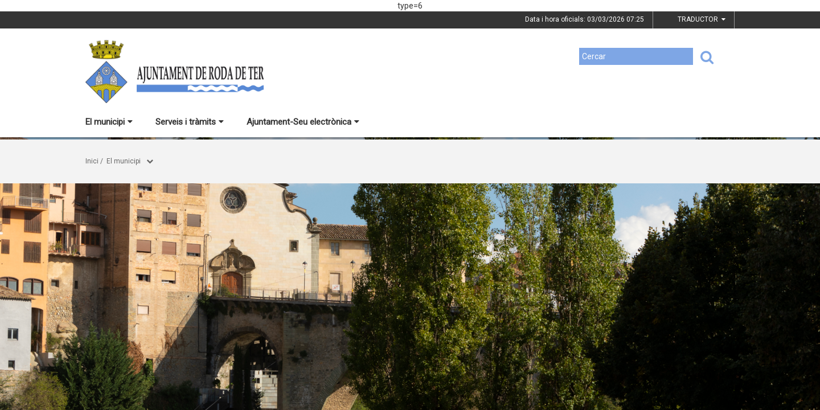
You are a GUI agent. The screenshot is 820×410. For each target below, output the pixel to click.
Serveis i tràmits (189, 122)
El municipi (109, 122)
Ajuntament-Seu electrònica (303, 122)
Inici (92, 161)
